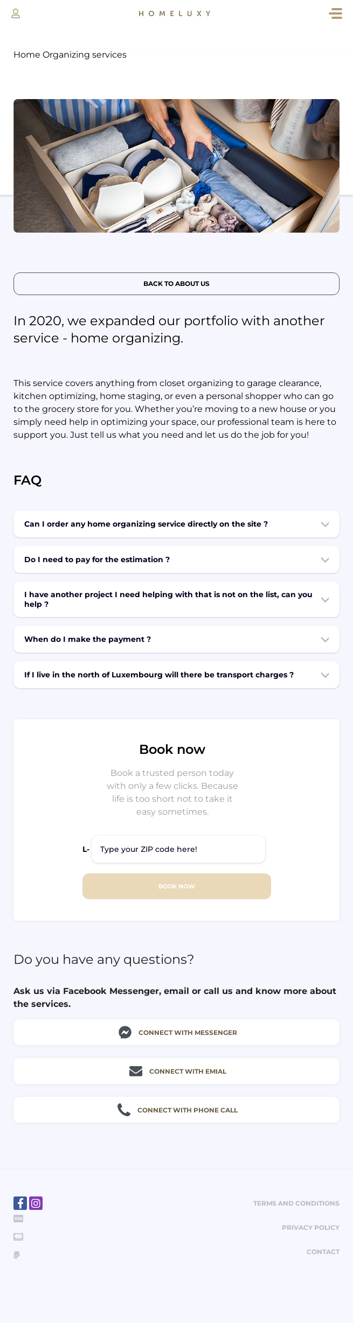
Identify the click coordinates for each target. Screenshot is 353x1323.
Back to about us (176, 283)
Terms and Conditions (296, 1203)
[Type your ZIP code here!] (178, 849)
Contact (323, 1252)
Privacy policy (311, 1227)
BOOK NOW (176, 886)
